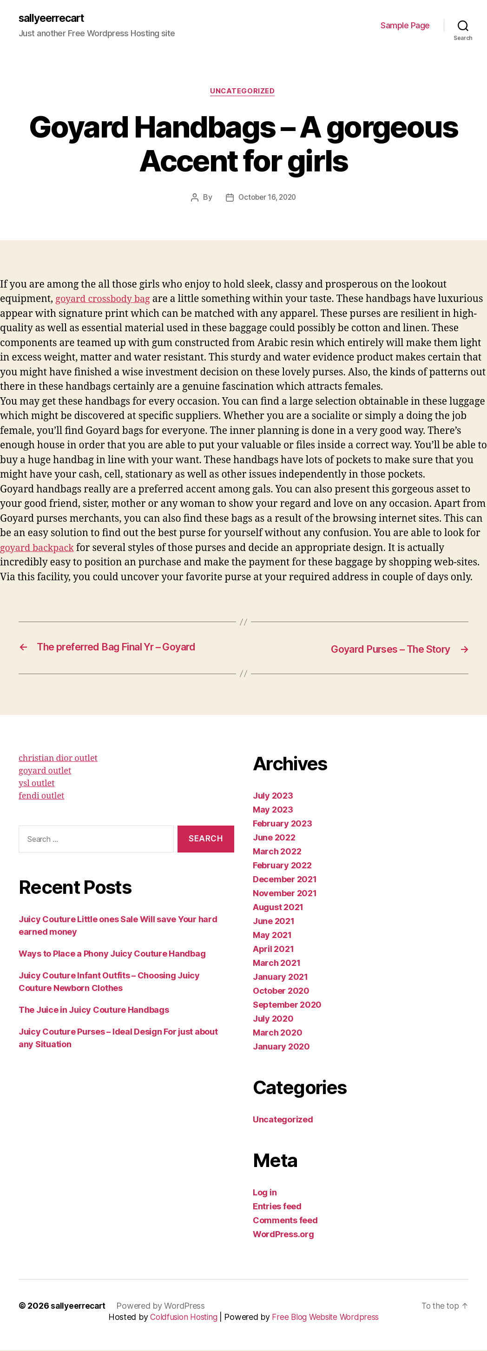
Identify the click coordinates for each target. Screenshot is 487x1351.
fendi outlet (41, 797)
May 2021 (272, 936)
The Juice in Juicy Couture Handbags (94, 1011)
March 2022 (277, 852)
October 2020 (281, 992)
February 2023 (282, 824)
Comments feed (285, 1221)
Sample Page (405, 26)
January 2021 (280, 978)
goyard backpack (39, 550)
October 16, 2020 (267, 199)
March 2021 (276, 964)
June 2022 (274, 838)
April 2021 (273, 950)
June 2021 (274, 922)
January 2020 (281, 1047)
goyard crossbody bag (105, 301)
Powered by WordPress (163, 1307)
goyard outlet (45, 772)
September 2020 (287, 1005)
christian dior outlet (58, 759)
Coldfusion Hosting (182, 1318)
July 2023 (273, 796)
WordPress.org (283, 1235)
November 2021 (285, 894)
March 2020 (277, 1033)
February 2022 (282, 866)
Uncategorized (243, 93)
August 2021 (278, 908)
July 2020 (273, 1019)
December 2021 (285, 880)
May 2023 (273, 810)
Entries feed (277, 1207)
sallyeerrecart (54, 18)
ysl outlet (37, 784)
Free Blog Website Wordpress (328, 1318)
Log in (264, 1193)
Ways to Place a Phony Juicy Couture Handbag (112, 955)
